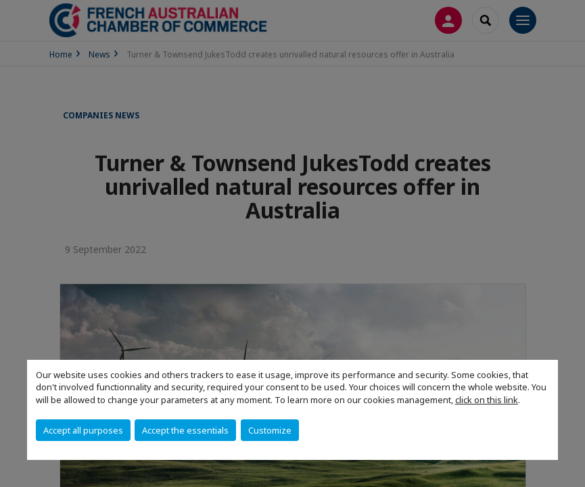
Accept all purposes (83, 430)
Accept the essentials (185, 430)
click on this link (486, 400)
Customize (269, 430)
